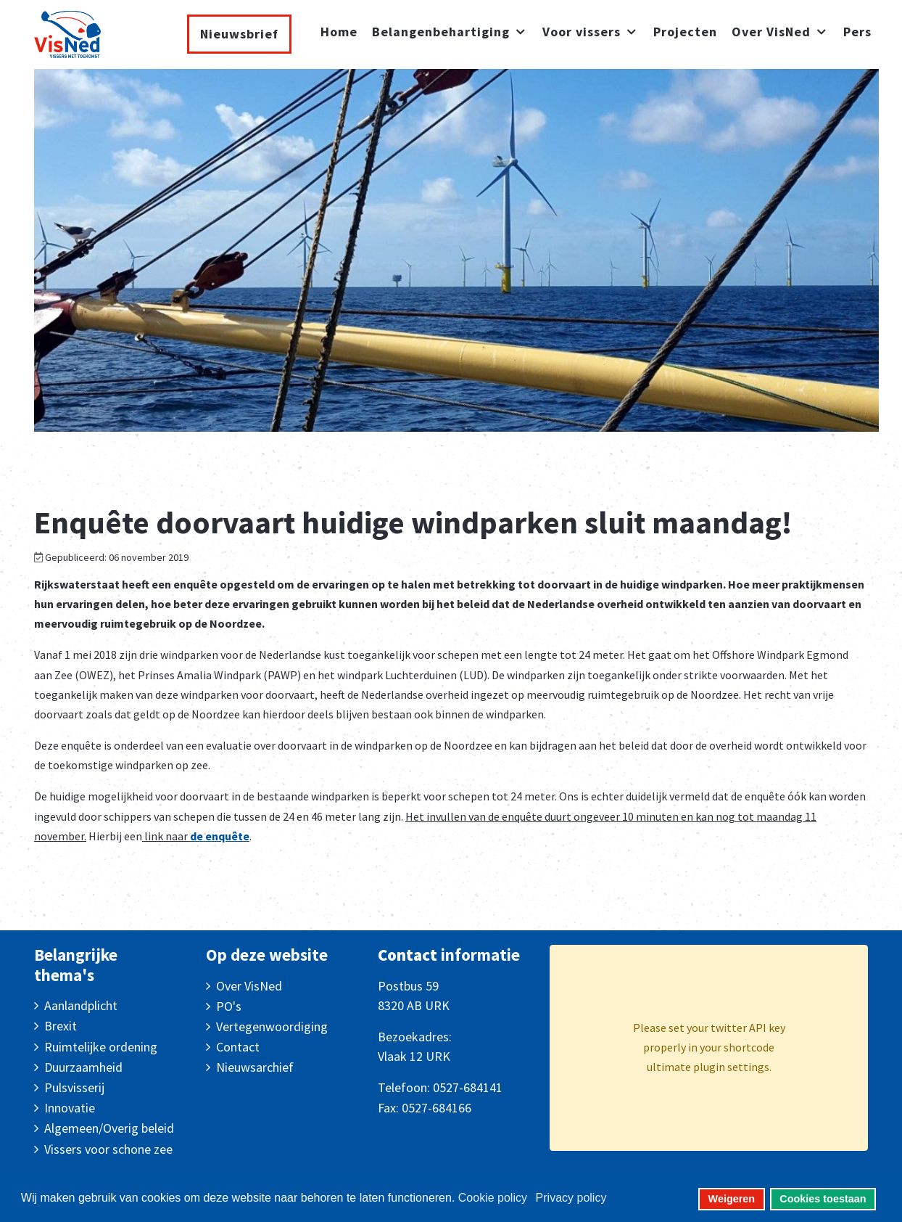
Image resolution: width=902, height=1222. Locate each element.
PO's (228, 1006)
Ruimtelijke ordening (100, 1046)
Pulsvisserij (74, 1087)
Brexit (60, 1025)
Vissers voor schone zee (108, 1149)
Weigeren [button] (732, 1199)
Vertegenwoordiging (272, 1026)
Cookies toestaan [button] (822, 1199)
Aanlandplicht (80, 1005)
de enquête (219, 836)
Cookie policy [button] (492, 1198)
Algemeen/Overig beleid (109, 1128)
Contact (238, 1046)
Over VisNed (249, 985)
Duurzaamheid (83, 1067)
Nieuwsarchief (255, 1067)
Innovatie (69, 1107)
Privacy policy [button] (571, 1198)
